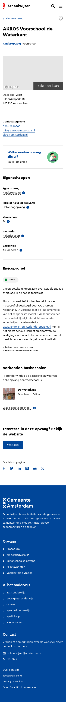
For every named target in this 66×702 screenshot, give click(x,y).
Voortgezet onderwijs (18, 598)
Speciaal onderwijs (16, 610)
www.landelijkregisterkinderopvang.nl (27, 326)
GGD (32, 347)
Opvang (10, 604)
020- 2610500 (11, 126)
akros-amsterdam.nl (15, 135)
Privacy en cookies (13, 681)
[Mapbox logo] (11, 87)
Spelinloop (11, 616)
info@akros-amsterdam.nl (19, 130)
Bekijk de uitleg (17, 162)
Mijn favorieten (14, 567)
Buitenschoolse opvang (19, 561)
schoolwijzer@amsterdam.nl (22, 653)
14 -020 (10, 659)
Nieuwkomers (13, 622)
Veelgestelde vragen (18, 573)
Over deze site (11, 670)
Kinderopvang (13, 18)
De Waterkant (27, 389)
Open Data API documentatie (19, 687)
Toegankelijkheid (12, 676)
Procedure (11, 549)
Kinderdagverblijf (16, 555)
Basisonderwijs (14, 592)
